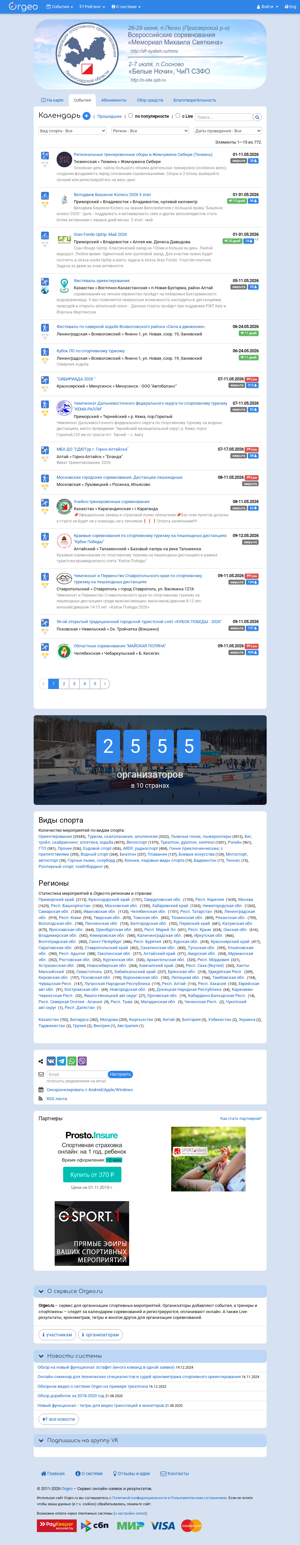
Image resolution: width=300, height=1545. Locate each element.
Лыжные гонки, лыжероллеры (201, 836)
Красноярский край (230, 941)
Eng (290, 6)
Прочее (65, 848)
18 (248, 241)
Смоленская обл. (114, 953)
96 (253, 201)
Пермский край (194, 923)
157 (252, 628)
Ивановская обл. (99, 911)
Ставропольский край (106, 947)
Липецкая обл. (185, 977)
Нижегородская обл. (223, 905)
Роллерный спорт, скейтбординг (71, 866)
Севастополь (89, 971)
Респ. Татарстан (196, 911)
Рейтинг (92, 6)
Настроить (120, 1074)
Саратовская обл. (55, 947)
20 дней (232, 241)
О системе (126, 6)
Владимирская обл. (58, 935)
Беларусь (79, 1019)
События (60, 6)
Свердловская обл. (162, 899)
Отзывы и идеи (131, 1473)
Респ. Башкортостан (71, 905)
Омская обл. (235, 929)
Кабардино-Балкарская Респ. (217, 995)
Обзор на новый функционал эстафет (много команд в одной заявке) (106, 1367)
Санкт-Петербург (105, 941)
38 (253, 455)
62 (253, 409)
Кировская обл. (54, 977)
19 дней (237, 201)
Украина (247, 1019)
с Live (184, 116)
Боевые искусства (197, 854)
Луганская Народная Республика (117, 983)
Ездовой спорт (97, 848)
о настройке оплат (130, 1513)
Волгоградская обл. (58, 941)
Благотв (194, 100)
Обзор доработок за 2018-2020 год (71, 1395)
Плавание (157, 854)
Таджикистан (52, 1025)
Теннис (233, 860)
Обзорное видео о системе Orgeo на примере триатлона (93, 1386)
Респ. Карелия (209, 899)
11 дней (249, 333)
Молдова (109, 1019)
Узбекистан (219, 1019)
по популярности (148, 116)
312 (252, 385)
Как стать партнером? (241, 1118)
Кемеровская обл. (107, 935)
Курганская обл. (118, 959)
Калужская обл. (237, 923)
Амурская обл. (202, 953)
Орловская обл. (162, 995)
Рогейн (235, 842)
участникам (57, 1334)
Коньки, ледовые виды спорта (154, 860)
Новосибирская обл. (107, 965)
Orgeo (66, 1488)
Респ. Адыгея (72, 953)
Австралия (127, 1025)
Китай (169, 1019)
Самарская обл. (54, 911)
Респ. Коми (70, 917)
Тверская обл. (107, 917)
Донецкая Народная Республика (189, 989)
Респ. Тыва (121, 1001)
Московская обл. (121, 905)
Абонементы (114, 100)
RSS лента (57, 1098)
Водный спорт (94, 854)
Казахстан (49, 1019)
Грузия (79, 1025)
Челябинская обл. (148, 911)
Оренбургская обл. (114, 929)
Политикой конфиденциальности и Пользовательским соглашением (169, 1498)
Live (252, 379)
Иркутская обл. (208, 935)
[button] (268, 6)
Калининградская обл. (159, 935)
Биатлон (128, 854)
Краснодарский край (109, 899)
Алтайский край (159, 953)
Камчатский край (156, 965)
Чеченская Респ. (200, 1001)
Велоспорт (137, 842)
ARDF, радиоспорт (140, 848)
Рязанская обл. (231, 917)
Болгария (191, 1019)
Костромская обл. (81, 989)
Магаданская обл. (158, 1001)
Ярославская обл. (66, 929)
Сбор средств (150, 100)
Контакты (175, 1473)
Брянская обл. (182, 971)
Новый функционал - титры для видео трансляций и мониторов (101, 1405)
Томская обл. (146, 917)
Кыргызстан (141, 1019)
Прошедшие (109, 116)
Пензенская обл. (101, 923)
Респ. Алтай (174, 983)
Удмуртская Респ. (225, 971)
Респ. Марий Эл (160, 929)
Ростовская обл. (75, 959)
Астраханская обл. (57, 965)
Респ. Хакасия (212, 983)
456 (252, 652)
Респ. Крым (199, 929)
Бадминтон (205, 860)
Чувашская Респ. (55, 983)
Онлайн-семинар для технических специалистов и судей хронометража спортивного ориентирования (139, 1376)
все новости (59, 1419)
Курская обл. (185, 941)
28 (253, 160)
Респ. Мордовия (213, 959)
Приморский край (56, 899)
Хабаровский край (170, 905)
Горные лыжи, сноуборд (91, 860)
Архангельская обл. (166, 959)
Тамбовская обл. (228, 977)
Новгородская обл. (128, 989)
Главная (53, 1473)
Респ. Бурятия (147, 941)
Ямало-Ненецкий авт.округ (110, 995)
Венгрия (102, 1025)
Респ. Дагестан (80, 1007)
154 (252, 582)
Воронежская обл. (141, 977)
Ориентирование (55, 836)
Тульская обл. (201, 947)
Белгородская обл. (148, 923)
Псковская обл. (96, 977)
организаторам (100, 1334)
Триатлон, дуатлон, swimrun (188, 842)
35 (253, 287)
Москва (245, 899)
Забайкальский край (135, 971)
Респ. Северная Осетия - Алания (70, 1001)
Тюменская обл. (187, 917)
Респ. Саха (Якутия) (205, 965)
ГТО (42, 848)
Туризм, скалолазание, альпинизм (122, 836)
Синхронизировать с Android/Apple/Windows (90, 1089)
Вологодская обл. (56, 923)
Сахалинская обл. (157, 947)
